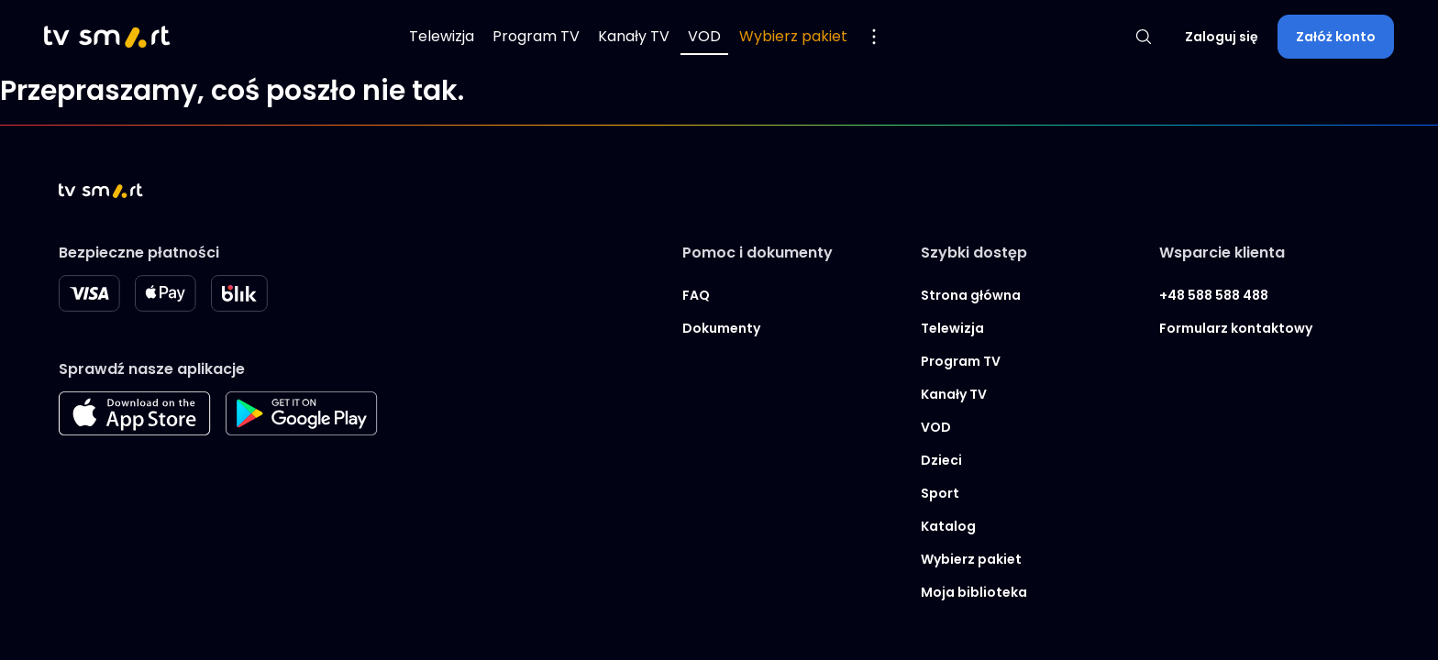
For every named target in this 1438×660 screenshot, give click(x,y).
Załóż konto (1336, 37)
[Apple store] (135, 430)
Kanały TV (633, 36)
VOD (704, 36)
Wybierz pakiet (793, 36)
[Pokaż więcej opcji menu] (874, 36)
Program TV (536, 36)
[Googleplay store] (302, 430)
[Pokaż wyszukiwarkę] (1144, 37)
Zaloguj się (1221, 37)
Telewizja (441, 36)
